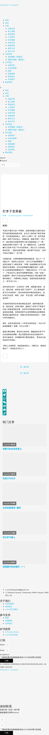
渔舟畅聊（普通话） (16, 57)
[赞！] (5, 220)
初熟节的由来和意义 (12, 449)
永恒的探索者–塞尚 (12, 508)
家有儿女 (11, 48)
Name (2, 644)
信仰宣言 (11, 65)
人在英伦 (11, 37)
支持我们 (11, 79)
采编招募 (11, 73)
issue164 (7, 562)
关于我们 (8, 62)
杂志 (7, 23)
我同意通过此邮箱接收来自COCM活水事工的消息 (21, 657)
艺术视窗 (11, 40)
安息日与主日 (9, 478)
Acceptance (4, 654)
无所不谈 (11, 42)
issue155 (7, 474)
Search (2, 158)
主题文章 (11, 28)
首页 (7, 20)
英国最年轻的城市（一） (14, 566)
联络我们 (11, 76)
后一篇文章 (24, 373)
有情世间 (11, 45)
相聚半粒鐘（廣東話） (17, 59)
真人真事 (11, 31)
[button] (24, 87)
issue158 (7, 533)
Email (2, 650)
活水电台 (8, 54)
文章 (7, 25)
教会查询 (8, 82)
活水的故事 (12, 68)
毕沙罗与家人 (9, 537)
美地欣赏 (11, 34)
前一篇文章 (24, 367)
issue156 (7, 444)
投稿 (9, 71)
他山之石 (11, 51)
